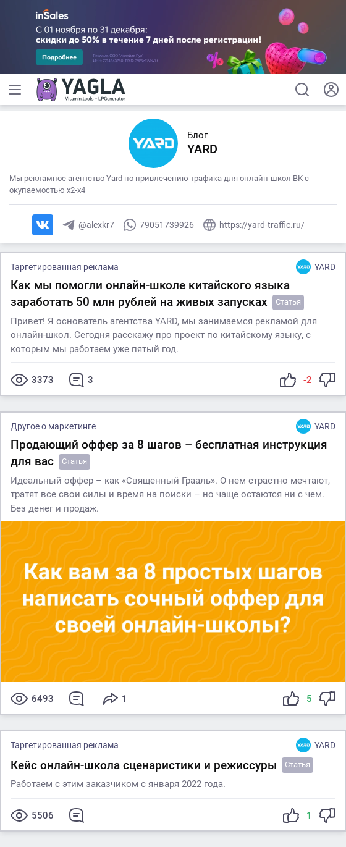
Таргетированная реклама (65, 267)
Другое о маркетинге (53, 426)
